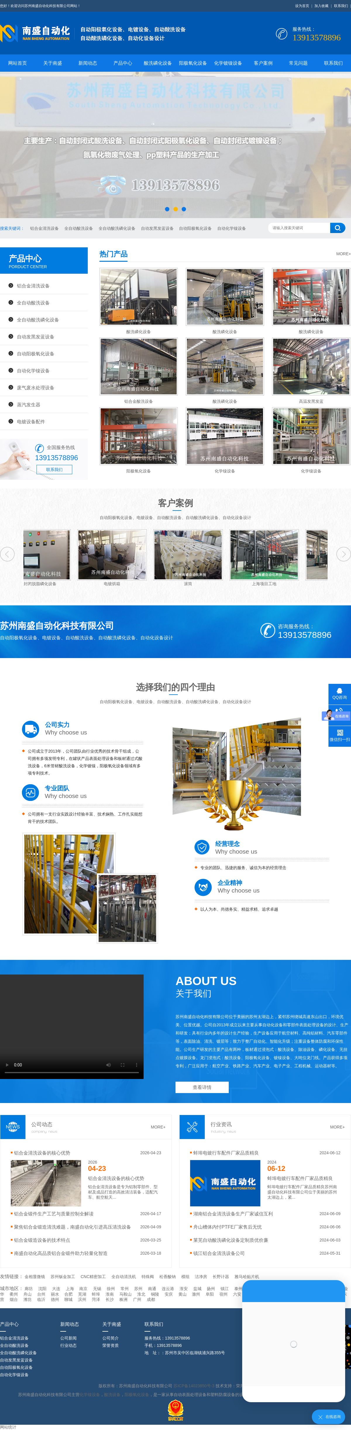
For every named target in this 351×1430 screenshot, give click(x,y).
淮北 (141, 1294)
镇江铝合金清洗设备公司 (219, 1253)
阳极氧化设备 (193, 63)
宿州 (223, 1294)
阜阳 (210, 1294)
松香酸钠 (167, 1276)
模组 (185, 1276)
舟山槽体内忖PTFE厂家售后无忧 (227, 1226)
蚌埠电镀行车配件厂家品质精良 (226, 1152)
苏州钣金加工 (63, 1276)
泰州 (238, 1288)
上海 (70, 1288)
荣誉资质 (110, 1345)
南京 (83, 1288)
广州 (137, 1299)
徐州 (111, 1288)
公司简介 (110, 1338)
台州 (41, 1294)
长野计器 (221, 1276)
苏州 (138, 1288)
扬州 (211, 1288)
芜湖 (82, 1294)
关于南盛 (52, 63)
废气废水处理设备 (35, 387)
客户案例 (263, 63)
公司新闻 (68, 1338)
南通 (152, 1288)
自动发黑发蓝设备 (158, 228)
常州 (125, 1288)
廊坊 (29, 1288)
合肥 (68, 1294)
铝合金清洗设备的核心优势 (42, 1152)
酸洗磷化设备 (158, 63)
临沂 (41, 1299)
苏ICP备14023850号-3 (194, 1385)
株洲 (123, 1299)
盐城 (197, 1288)
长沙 (110, 1299)
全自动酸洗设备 (79, 228)
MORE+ (343, 253)
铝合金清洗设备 (45, 228)
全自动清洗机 (123, 1276)
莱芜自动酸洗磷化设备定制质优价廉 (230, 1240)
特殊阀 (148, 1276)
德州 (55, 1299)
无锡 (97, 1288)
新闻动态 (87, 63)
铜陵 (155, 1294)
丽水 (55, 1294)
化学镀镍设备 (228, 63)
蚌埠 (96, 1294)
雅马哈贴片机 (247, 1276)
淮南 (110, 1294)
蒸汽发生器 (28, 404)
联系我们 (341, 6)
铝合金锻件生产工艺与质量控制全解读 (54, 1213)
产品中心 (122, 63)
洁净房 (201, 1276)
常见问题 (298, 63)
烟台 (14, 1299)
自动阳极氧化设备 (196, 228)
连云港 (168, 1288)
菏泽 (96, 1299)
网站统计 (8, 1427)
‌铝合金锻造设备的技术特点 (42, 1240)
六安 (237, 1294)
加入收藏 (321, 6)
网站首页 (17, 63)
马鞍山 (125, 1294)
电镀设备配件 (31, 421)
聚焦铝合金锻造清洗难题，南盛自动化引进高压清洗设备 (72, 1226)
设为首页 (302, 6)
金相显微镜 (35, 1276)
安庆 (169, 1294)
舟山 (27, 1294)
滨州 (82, 1299)
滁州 (196, 1294)
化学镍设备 (90, 1394)
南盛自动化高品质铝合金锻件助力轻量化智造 (61, 1253)
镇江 (225, 1288)
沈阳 (42, 1288)
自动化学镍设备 (231, 228)
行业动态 (68, 1345)
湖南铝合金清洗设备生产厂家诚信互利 (233, 1213)
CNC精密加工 (93, 1276)
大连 (56, 1288)
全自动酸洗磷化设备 (118, 228)
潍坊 (27, 1299)
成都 (151, 1299)
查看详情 (202, 1087)
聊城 (68, 1299)
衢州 (14, 1294)
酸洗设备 (112, 1394)
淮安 (184, 1288)
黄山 (182, 1294)
